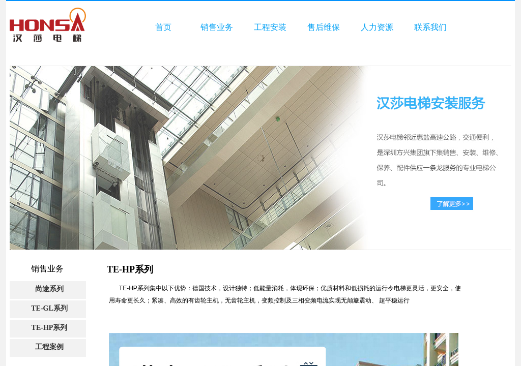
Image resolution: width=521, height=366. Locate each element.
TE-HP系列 (50, 327)
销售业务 (216, 27)
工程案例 (49, 347)
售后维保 (323, 27)
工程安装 (270, 27)
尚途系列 (49, 289)
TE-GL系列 (49, 308)
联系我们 (430, 27)
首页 (163, 27)
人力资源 (377, 27)
